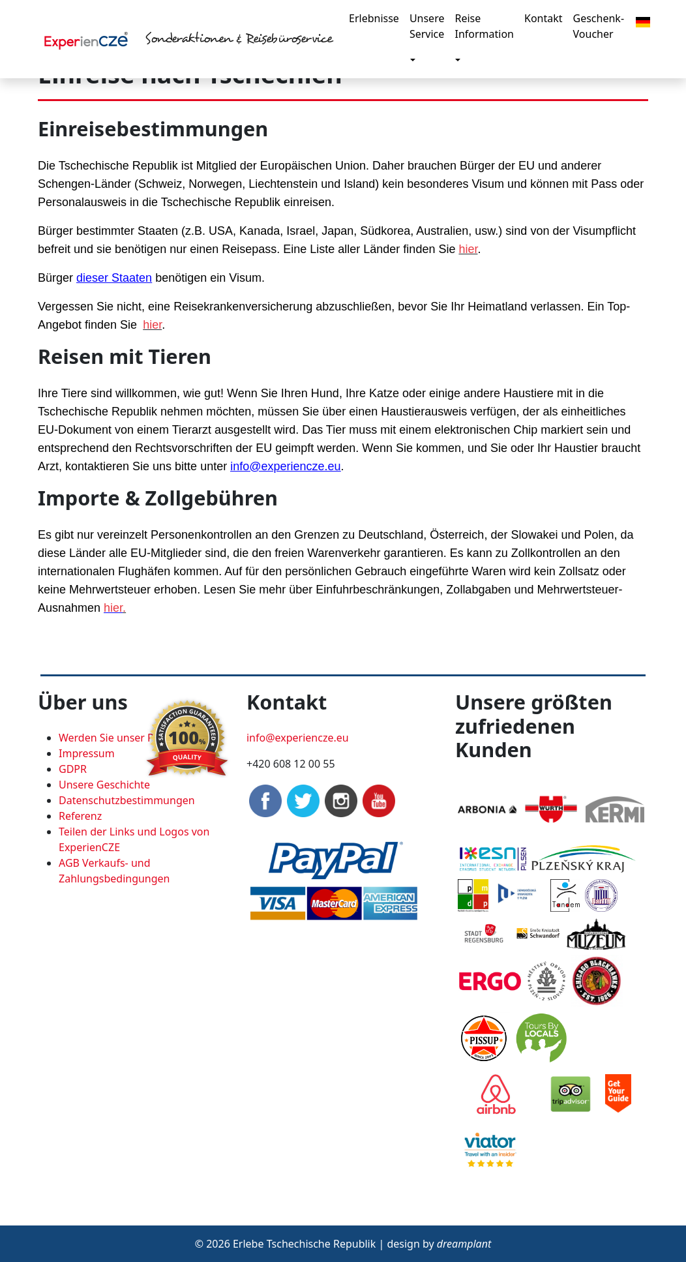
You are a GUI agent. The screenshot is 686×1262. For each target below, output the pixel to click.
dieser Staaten (114, 277)
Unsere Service (427, 26)
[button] (643, 21)
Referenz (80, 816)
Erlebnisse (374, 18)
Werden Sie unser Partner (122, 737)
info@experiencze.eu (285, 466)
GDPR (73, 769)
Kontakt (543, 18)
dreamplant (464, 1244)
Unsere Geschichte (104, 784)
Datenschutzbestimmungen (127, 800)
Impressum (87, 753)
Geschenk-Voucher (599, 26)
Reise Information (484, 26)
